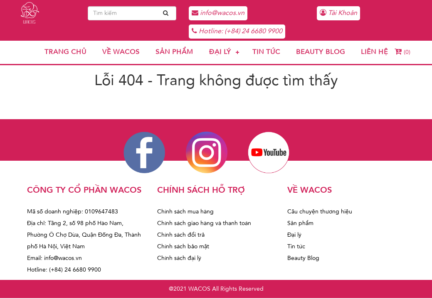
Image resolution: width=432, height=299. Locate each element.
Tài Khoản (338, 13)
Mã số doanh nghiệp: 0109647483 (72, 212)
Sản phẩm (174, 52)
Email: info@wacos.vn (54, 258)
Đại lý (220, 52)
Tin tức (266, 52)
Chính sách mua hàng (185, 212)
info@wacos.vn (218, 13)
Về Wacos (121, 52)
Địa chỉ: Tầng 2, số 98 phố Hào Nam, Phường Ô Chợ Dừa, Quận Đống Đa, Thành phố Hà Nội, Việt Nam (84, 235)
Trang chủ (65, 52)
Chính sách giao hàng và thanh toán (204, 223)
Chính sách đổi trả (181, 235)
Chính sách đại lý (179, 258)
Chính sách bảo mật (183, 247)
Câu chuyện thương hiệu (319, 212)
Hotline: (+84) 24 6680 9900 (237, 31)
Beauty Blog (320, 52)
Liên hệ (374, 52)
